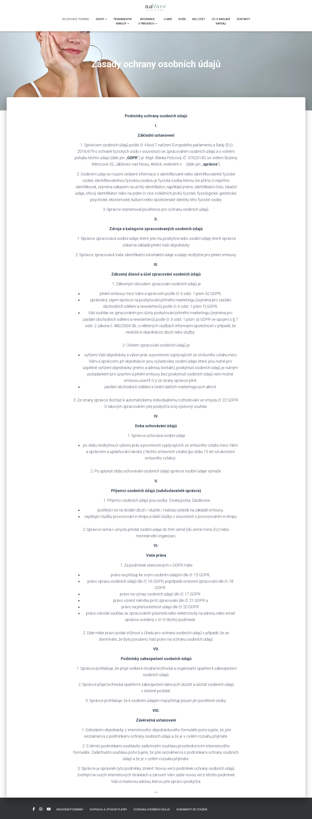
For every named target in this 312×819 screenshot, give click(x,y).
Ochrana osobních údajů (152, 809)
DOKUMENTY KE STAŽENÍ (191, 809)
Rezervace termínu (75, 19)
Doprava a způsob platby (108, 809)
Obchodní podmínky (69, 809)
